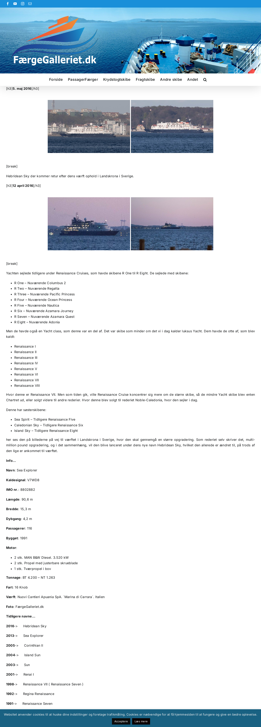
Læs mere (141, 721)
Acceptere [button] (121, 721)
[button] (205, 79)
